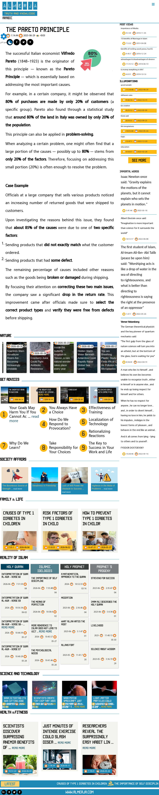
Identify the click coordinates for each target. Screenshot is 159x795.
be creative (125, 105)
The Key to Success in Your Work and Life (101, 448)
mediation (67, 597)
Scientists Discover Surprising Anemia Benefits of (18, 736)
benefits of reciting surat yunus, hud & (136, 49)
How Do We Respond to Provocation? (59, 424)
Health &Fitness (14, 712)
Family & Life (11, 499)
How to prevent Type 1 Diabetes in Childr (97, 518)
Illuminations (129, 81)
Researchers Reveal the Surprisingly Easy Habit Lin (98, 736)
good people (126, 85)
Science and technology (19, 674)
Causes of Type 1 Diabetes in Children (18, 518)
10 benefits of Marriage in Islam (134, 38)
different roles (126, 95)
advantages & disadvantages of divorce (137, 59)
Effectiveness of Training (102, 410)
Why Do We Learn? (19, 446)
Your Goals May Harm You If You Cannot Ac (24, 414)
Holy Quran (15, 566)
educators (125, 147)
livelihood (97, 625)
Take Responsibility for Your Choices (63, 448)
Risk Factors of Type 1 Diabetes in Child (58, 518)
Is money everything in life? (132, 69)
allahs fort (67, 645)
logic (123, 136)
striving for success (103, 578)
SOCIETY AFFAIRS (13, 459)
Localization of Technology (101, 422)
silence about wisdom (103, 649)
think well (125, 116)
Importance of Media (129, 28)
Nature (5, 335)
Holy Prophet (74, 566)
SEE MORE (139, 160)
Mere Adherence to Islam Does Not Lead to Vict (44, 628)
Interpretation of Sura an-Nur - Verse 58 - (15, 624)
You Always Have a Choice (63, 410)
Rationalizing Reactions (99, 434)
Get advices (9, 379)
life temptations (127, 126)
